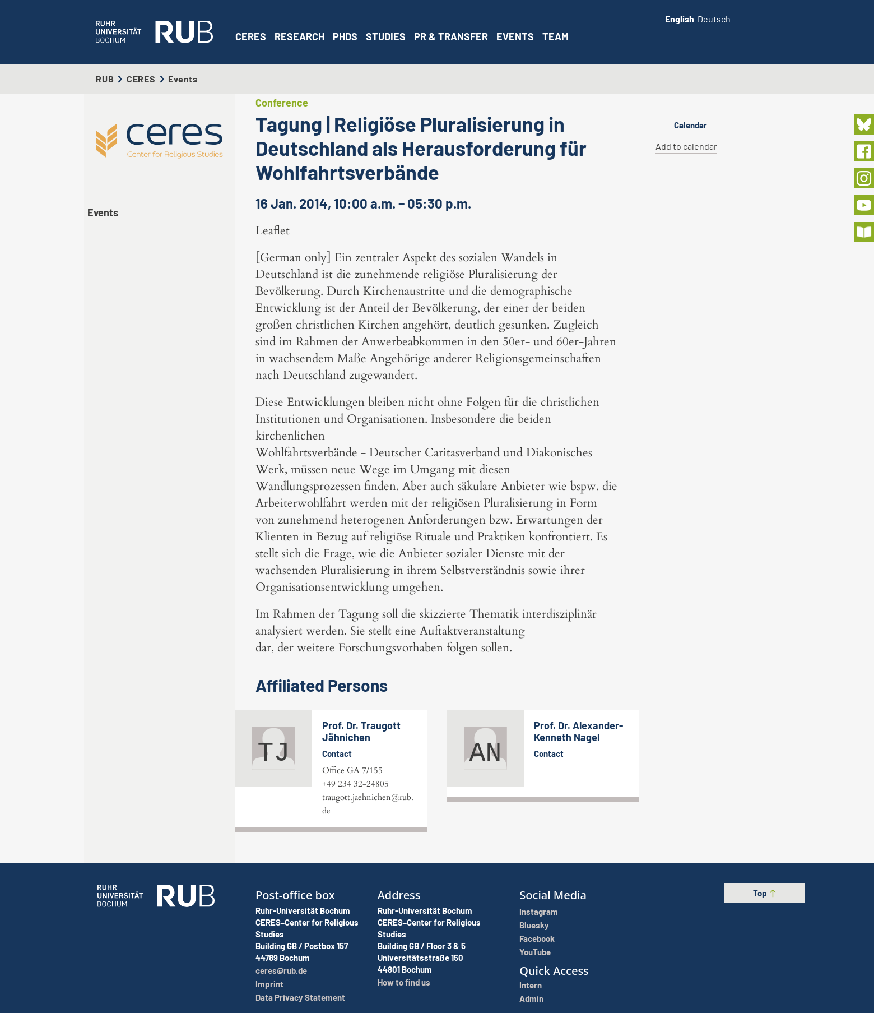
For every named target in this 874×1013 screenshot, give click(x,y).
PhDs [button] (345, 36)
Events (515, 36)
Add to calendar (686, 146)
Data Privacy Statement (300, 997)
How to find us (404, 982)
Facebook (537, 938)
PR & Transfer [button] (451, 36)
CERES (250, 36)
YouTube (535, 952)
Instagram (538, 911)
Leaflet (272, 231)
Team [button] (555, 36)
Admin (531, 998)
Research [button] (299, 36)
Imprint (269, 984)
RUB (105, 78)
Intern (530, 985)
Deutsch (714, 18)
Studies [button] (386, 36)
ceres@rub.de (281, 970)
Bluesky (534, 925)
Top (765, 893)
